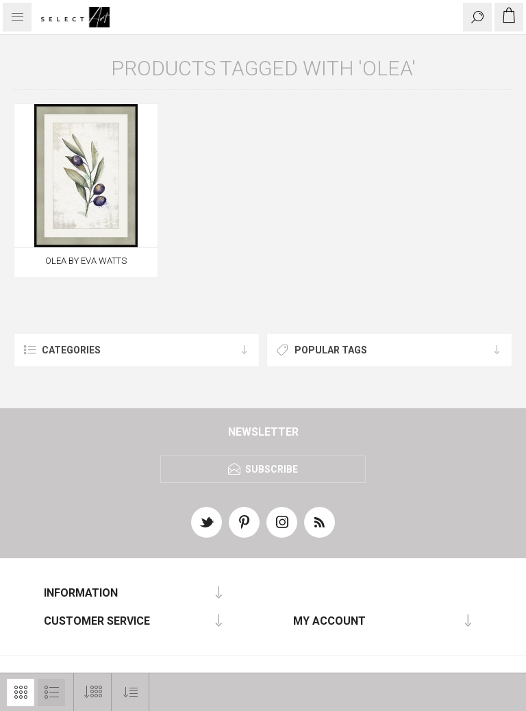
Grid (20, 692)
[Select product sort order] (130, 692)
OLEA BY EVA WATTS (86, 260)
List (51, 692)
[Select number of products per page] (93, 692)
